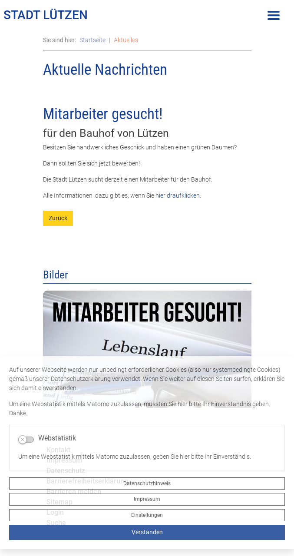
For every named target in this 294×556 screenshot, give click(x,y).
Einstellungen (147, 515)
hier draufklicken (177, 195)
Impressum (147, 499)
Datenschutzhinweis (147, 483)
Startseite (92, 39)
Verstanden (147, 532)
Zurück (58, 218)
